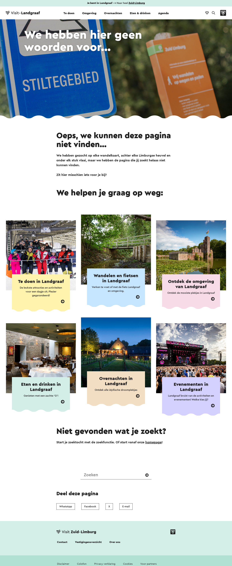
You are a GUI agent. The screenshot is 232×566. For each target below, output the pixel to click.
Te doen (68, 13)
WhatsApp (65, 506)
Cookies (128, 564)
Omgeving (89, 13)
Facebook (90, 506)
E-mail (126, 506)
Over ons (114, 542)
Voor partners (148, 564)
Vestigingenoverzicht (88, 542)
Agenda (163, 13)
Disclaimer (63, 564)
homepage (153, 442)
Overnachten (113, 13)
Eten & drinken (140, 13)
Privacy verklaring (104, 564)
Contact (62, 542)
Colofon (82, 564)
